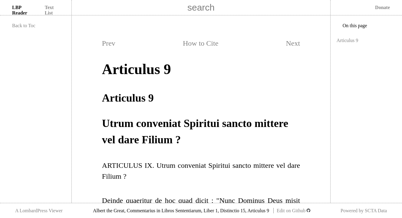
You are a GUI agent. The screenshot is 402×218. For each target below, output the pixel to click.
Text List (49, 10)
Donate (382, 7)
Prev (108, 43)
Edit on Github (293, 210)
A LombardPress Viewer (39, 210)
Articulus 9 (347, 40)
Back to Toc (23, 25)
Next (293, 43)
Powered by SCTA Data (364, 210)
